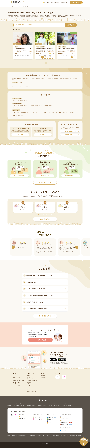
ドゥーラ (50, 112)
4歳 (41, 114)
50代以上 (73, 114)
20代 (63, 114)
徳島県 (14, 100)
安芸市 (21, 105)
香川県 (17, 100)
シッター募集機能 (52, 196)
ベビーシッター (36, 15)
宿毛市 (36, 105)
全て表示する (15, 107)
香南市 (50, 105)
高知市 (14, 105)
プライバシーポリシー (46, 435)
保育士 (18, 112)
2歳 (36, 114)
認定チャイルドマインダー (41, 112)
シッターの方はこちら (77, 2)
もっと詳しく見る (47, 316)
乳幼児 (57, 114)
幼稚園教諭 (23, 112)
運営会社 (9, 435)
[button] (38, 214)
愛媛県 (21, 100)
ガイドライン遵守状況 (55, 435)
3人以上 (67, 112)
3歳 (39, 114)
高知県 (25, 100)
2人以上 (63, 112)
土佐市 (29, 105)
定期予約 (14, 112)
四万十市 (46, 105)
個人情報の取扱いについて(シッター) (22, 435)
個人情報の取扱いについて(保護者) (35, 435)
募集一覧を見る (47, 219)
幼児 (60, 114)
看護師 (53, 112)
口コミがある (21, 115)
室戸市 (17, 105)
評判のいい (15, 115)
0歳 (31, 114)
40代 (69, 114)
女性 (60, 112)
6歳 (46, 114)
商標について (20, 436)
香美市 (54, 105)
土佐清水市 (41, 105)
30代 (66, 114)
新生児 (53, 114)
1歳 (34, 114)
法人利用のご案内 (64, 2)
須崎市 (32, 105)
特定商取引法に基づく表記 (12, 436)
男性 (57, 112)
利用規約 (13, 435)
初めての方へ (46, 2)
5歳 (43, 114)
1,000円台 (72, 112)
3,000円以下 (27, 114)
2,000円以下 (21, 114)
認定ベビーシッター (31, 112)
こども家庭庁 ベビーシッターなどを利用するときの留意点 (70, 435)
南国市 (25, 105)
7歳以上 (49, 114)
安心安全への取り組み (55, 2)
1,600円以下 (15, 114)
